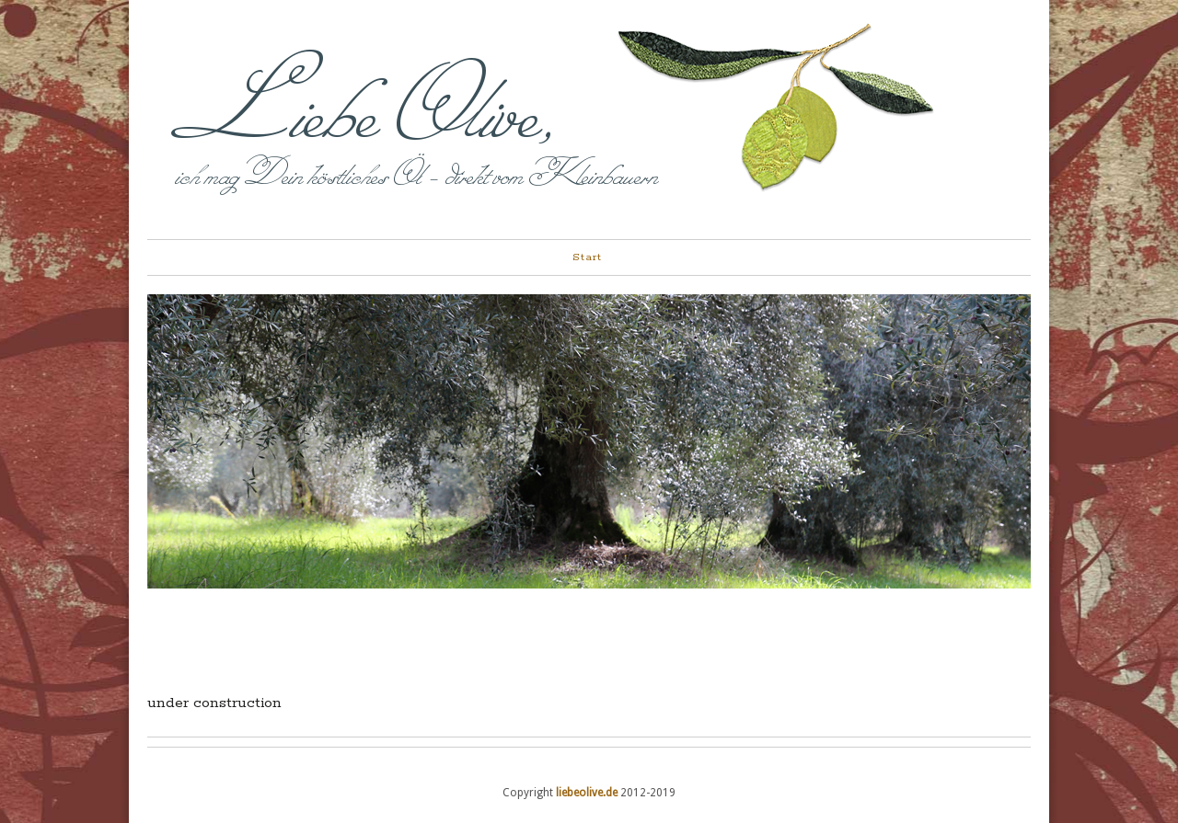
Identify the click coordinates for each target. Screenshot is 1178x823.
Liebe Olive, (365, 108)
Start (587, 257)
